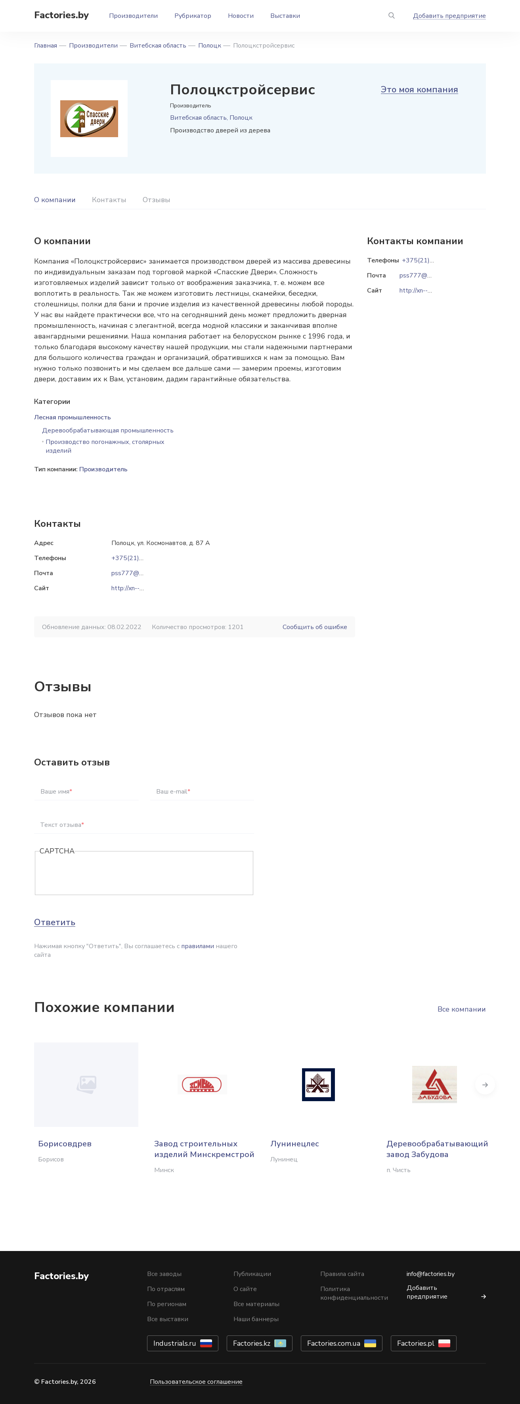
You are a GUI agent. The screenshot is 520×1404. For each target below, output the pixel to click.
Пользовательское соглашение (196, 1381)
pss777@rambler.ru (139, 573)
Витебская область (158, 45)
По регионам (166, 1304)
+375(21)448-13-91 (141, 558)
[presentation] (100, 873)
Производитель (103, 469)
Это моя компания (419, 90)
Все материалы (256, 1304)
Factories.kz (251, 1343)
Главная (45, 45)
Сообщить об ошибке (315, 627)
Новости (241, 15)
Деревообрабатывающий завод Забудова (437, 1149)
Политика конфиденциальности (354, 1293)
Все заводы (164, 1274)
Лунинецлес (294, 1143)
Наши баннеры (256, 1319)
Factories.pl (415, 1343)
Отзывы (156, 200)
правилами (197, 946)
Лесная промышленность (72, 417)
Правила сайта (342, 1274)
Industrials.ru (174, 1343)
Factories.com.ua (333, 1343)
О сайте (245, 1289)
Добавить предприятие (449, 15)
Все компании (462, 1009)
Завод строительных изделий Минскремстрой (204, 1149)
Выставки (285, 15)
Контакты (109, 200)
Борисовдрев (65, 1143)
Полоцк (209, 45)
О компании (55, 200)
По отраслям (166, 1289)
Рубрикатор (192, 15)
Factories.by (61, 15)
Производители (133, 15)
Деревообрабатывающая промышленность (108, 430)
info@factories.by (431, 1274)
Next (486, 1084)
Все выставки (167, 1319)
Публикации (252, 1274)
